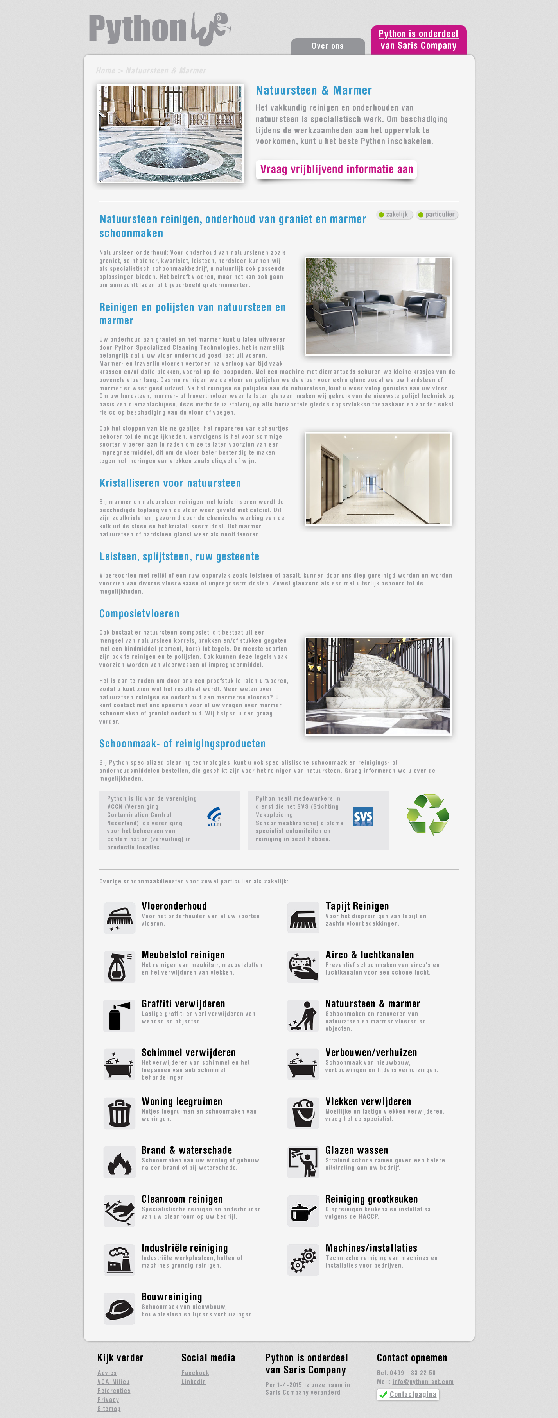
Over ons (328, 47)
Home (105, 71)
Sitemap (109, 1409)
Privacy (108, 1400)
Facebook (195, 1373)
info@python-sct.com (423, 1382)
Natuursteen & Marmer (165, 71)
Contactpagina (413, 1395)
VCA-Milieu (113, 1382)
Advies (107, 1373)
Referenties (114, 1391)
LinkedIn (193, 1382)
